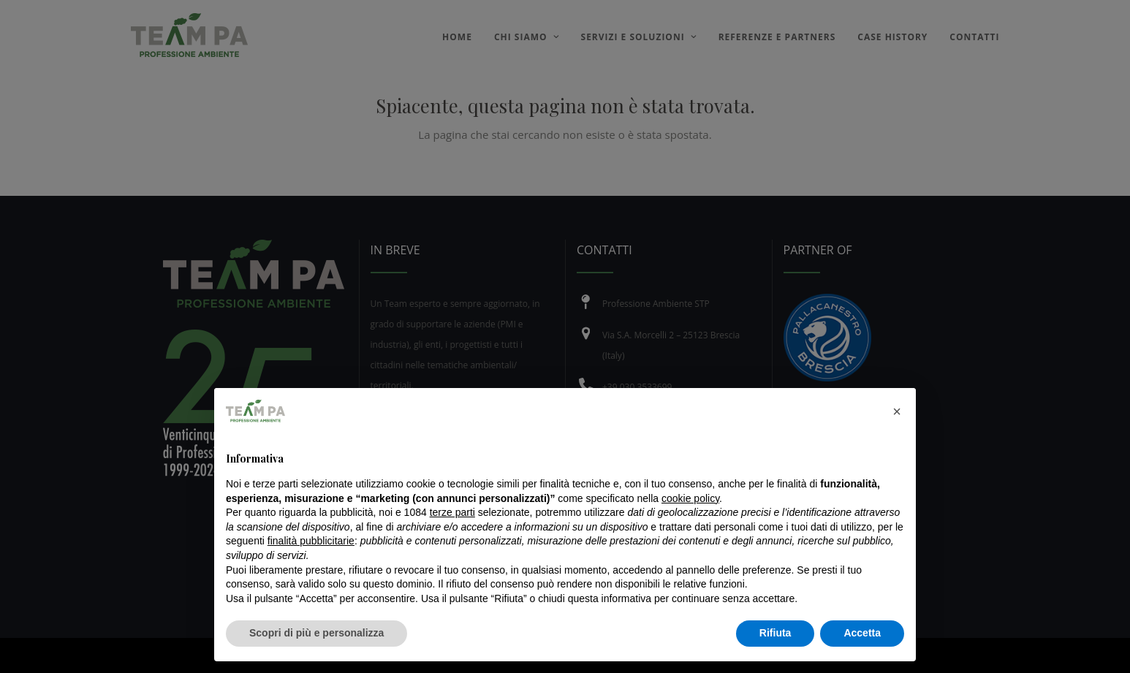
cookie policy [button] (690, 498)
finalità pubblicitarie (311, 541)
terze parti (452, 512)
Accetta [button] (862, 633)
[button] (897, 411)
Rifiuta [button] (775, 633)
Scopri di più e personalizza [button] (316, 633)
